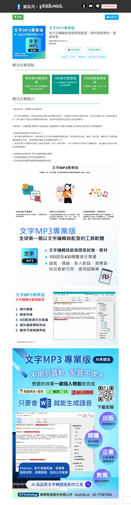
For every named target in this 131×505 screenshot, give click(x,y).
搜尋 (18, 17)
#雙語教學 (81, 57)
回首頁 (112, 17)
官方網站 (74, 49)
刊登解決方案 (109, 6)
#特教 (73, 57)
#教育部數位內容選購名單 (97, 57)
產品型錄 (94, 49)
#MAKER (64, 57)
